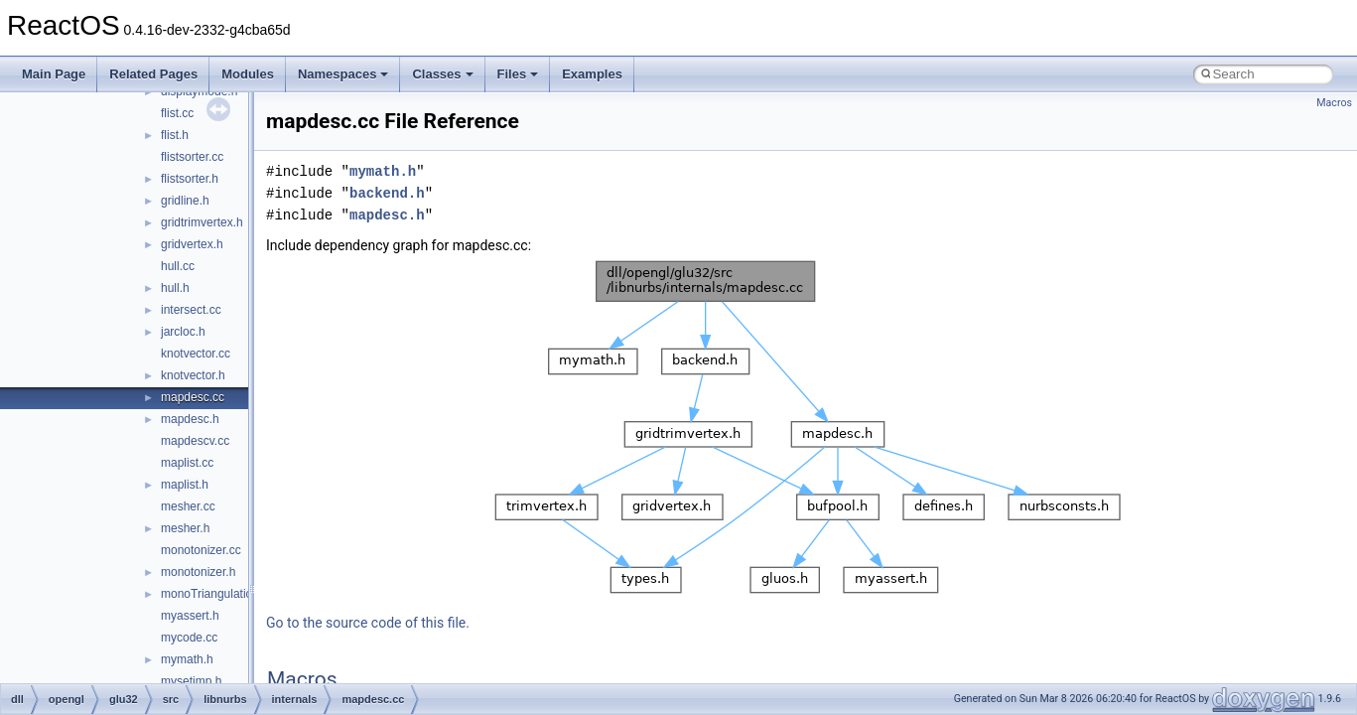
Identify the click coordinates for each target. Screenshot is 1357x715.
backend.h (387, 193)
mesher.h (185, 528)
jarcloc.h (183, 332)
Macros (1334, 102)
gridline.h (185, 201)
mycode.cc (189, 637)
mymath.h (187, 659)
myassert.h (190, 616)
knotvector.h (193, 375)
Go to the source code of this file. (368, 623)
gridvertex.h (192, 244)
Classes (442, 74)
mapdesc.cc (192, 397)
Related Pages (153, 74)
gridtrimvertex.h (202, 222)
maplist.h (184, 485)
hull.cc (178, 266)
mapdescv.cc (195, 441)
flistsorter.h (189, 179)
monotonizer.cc (201, 550)
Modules (247, 74)
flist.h (175, 135)
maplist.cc (187, 463)
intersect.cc (191, 310)
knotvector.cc (195, 353)
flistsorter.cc (192, 157)
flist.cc (177, 113)
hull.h (175, 288)
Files (518, 74)
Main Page (53, 74)
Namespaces (343, 74)
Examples (592, 74)
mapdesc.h (190, 419)
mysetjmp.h (191, 681)
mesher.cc (188, 506)
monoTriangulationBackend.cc (241, 594)
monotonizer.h (198, 572)
